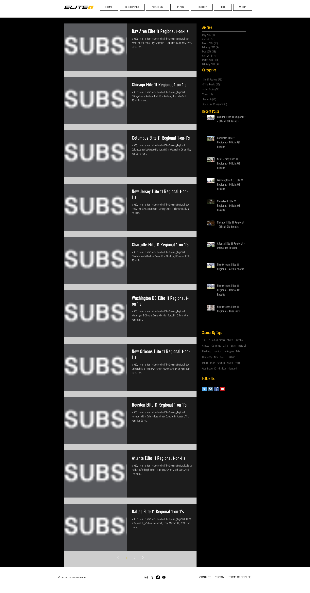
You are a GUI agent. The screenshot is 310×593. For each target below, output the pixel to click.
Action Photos (218, 339)
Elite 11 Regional (238, 345)
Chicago (205, 345)
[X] (152, 577)
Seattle (230, 362)
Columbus (216, 345)
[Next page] (142, 557)
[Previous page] (118, 557)
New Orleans (219, 357)
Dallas (225, 345)
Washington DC (209, 368)
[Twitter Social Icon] (204, 389)
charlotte (222, 368)
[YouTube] (164, 577)
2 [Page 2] (134, 557)
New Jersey (207, 357)
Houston (217, 351)
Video (237, 362)
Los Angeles (229, 351)
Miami (239, 351)
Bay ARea (239, 339)
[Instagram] (146, 577)
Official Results (208, 362)
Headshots (206, 351)
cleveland (233, 368)
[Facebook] (158, 577)
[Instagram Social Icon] (210, 389)
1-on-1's (206, 339)
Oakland (231, 357)
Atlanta (230, 339)
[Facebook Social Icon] (216, 389)
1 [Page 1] (126, 557)
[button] (242, 7)
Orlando (221, 362)
